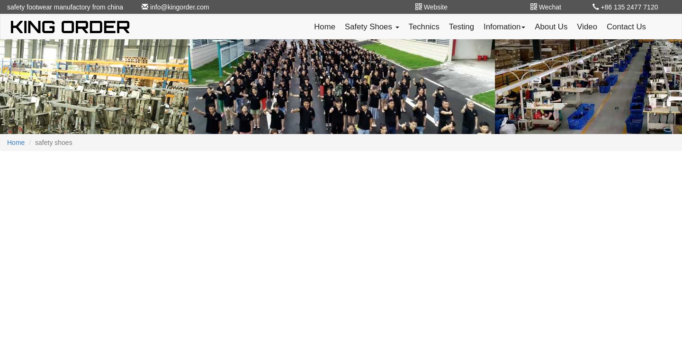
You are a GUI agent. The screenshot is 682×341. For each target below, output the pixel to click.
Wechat (545, 7)
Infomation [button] (504, 26)
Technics (424, 26)
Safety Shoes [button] (372, 26)
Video (587, 26)
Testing (461, 26)
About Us (551, 26)
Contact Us (626, 26)
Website (431, 7)
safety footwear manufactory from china (65, 7)
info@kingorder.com (175, 7)
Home (324, 26)
